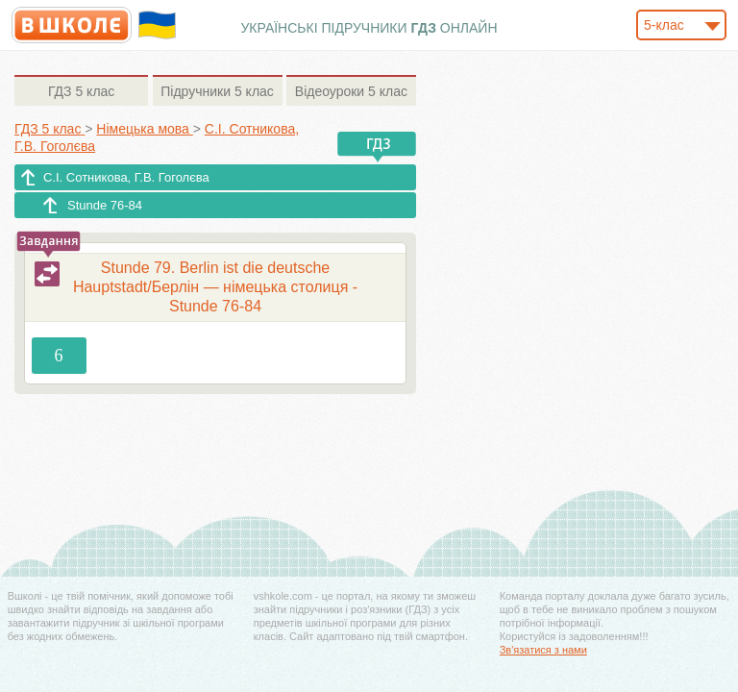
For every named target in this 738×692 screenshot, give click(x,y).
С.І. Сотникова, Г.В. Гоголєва (126, 177)
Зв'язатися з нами (543, 649)
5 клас (81, 91)
